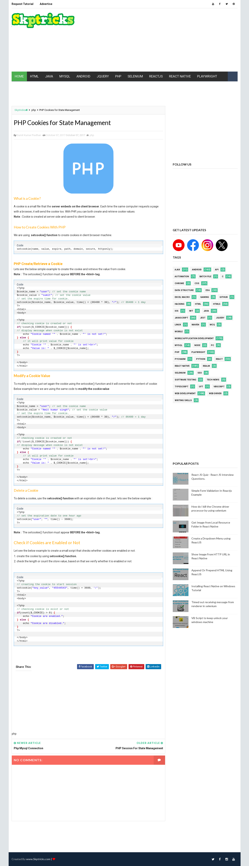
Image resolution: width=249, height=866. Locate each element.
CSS (197, 283)
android (197, 269)
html (198, 304)
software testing (185, 379)
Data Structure (184, 290)
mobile (179, 331)
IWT (191, 311)
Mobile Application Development (194, 338)
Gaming (204, 297)
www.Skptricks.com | (39, 859)
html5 (216, 304)
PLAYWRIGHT (207, 76)
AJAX (177, 269)
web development (185, 393)
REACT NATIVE (180, 76)
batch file (205, 276)
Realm (206, 366)
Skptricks (21, 110)
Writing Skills (183, 400)
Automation (182, 276)
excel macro (182, 297)
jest (202, 318)
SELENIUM (135, 76)
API (217, 269)
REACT (219, 359)
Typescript (181, 386)
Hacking (179, 304)
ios (176, 311)
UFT (201, 386)
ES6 (207, 290)
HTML (34, 76)
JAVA (49, 76)
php (33, 110)
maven (195, 324)
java (206, 311)
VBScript (219, 386)
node (197, 345)
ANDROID (83, 76)
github (224, 297)
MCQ (212, 324)
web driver (215, 393)
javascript (181, 318)
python (200, 359)
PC (212, 345)
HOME (19, 76)
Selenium (180, 373)
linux (178, 324)
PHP (118, 76)
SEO (200, 373)
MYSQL (64, 76)
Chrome (179, 283)
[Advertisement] (166, 40)
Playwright (198, 352)
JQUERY (103, 76)
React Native (182, 366)
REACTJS (156, 76)
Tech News (213, 379)
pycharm (180, 359)
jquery (220, 318)
